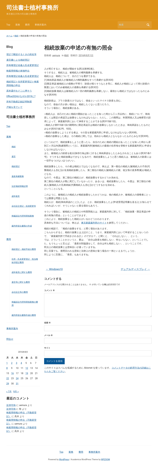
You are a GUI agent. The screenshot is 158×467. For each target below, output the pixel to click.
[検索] (132, 24)
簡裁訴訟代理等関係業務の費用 (25, 303)
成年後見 (16, 196)
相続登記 (16, 166)
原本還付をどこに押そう (19, 90)
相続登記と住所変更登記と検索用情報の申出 (22, 83)
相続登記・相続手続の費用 (24, 249)
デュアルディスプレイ (135, 269)
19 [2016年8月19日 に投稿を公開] (26, 373)
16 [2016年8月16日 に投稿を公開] (12, 373)
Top (8, 24)
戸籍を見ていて (14, 107)
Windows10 (54, 269)
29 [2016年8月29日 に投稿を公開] (7, 383)
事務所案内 (40, 24)
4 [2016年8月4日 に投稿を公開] (21, 363)
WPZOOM (105, 459)
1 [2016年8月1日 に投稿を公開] (7, 363)
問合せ (9, 339)
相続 (16, 36)
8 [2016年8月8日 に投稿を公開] (7, 368)
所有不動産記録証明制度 (19, 101)
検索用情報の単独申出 (18, 70)
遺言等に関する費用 (21, 282)
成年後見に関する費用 (22, 272)
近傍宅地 (11, 405)
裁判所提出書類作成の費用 (24, 315)
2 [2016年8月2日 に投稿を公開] (11, 363)
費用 (27, 24)
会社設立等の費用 (20, 292)
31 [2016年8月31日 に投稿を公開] (17, 383)
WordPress (64, 459)
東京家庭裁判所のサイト (94, 222)
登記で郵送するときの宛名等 (21, 54)
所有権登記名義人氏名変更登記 (22, 65)
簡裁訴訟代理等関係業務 (23, 216)
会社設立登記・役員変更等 (24, 206)
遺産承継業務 (18, 176)
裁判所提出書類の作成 (22, 226)
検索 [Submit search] (148, 25)
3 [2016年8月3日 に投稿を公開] (16, 363)
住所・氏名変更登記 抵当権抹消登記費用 (25, 260)
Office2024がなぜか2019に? (20, 96)
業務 (17, 24)
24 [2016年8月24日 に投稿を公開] (17, 378)
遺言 (14, 156)
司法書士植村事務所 (32, 7)
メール (48, 335)
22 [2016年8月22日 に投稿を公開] (7, 378)
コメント (49, 290)
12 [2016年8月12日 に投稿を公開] (26, 368)
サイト (47, 348)
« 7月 (9, 391)
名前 (47, 323)
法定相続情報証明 (20, 186)
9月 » (16, 391)
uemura (56, 55)
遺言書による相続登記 (18, 60)
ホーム (9, 36)
